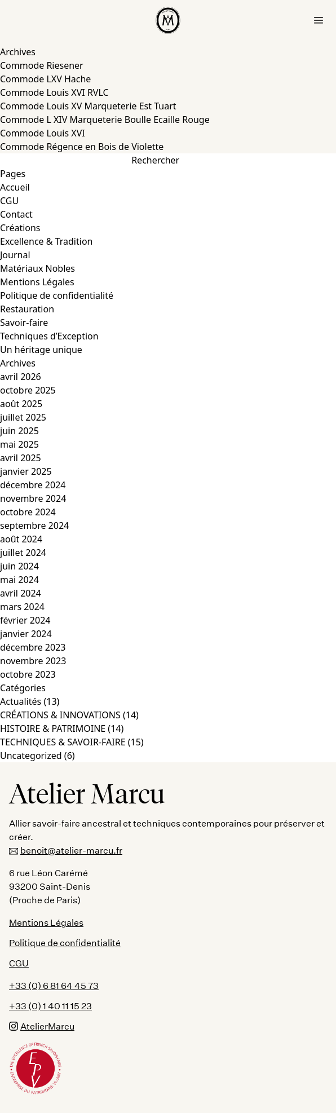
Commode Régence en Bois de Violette (81, 146)
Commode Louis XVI (42, 133)
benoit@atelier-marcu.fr (65, 850)
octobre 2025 (28, 390)
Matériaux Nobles (37, 268)
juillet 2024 (23, 552)
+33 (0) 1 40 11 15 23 (50, 1006)
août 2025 (21, 404)
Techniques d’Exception (49, 336)
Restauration (27, 309)
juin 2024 (19, 566)
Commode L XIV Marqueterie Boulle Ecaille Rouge (105, 119)
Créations (20, 228)
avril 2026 (20, 376)
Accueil (15, 187)
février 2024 (25, 620)
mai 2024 (19, 579)
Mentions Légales (37, 282)
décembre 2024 (32, 485)
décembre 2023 (32, 647)
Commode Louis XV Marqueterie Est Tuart (88, 106)
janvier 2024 (26, 634)
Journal (15, 255)
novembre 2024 (33, 498)
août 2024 (21, 539)
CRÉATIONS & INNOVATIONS (60, 715)
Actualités (20, 701)
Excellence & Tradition (46, 241)
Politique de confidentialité (56, 295)
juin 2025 (19, 431)
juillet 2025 (23, 417)
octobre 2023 (28, 674)
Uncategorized (31, 755)
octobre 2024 (28, 512)
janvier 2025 (26, 471)
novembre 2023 (33, 661)
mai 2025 (19, 444)
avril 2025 (20, 458)
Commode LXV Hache (45, 79)
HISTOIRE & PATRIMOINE (52, 728)
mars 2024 (22, 606)
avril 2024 (20, 593)
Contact (16, 214)
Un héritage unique (41, 349)
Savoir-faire (24, 322)
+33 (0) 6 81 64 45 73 (54, 985)
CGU (9, 201)
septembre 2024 (34, 525)
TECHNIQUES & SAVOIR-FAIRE (63, 742)
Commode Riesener (41, 65)
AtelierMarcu (41, 1026)
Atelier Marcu (87, 794)
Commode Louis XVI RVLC (54, 92)
